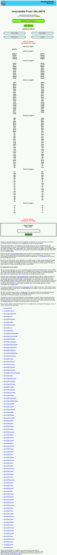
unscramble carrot (8, 525)
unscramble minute (9, 513)
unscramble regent (8, 434)
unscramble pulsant (9, 406)
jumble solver (14, 284)
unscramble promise (9, 480)
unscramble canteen (9, 539)
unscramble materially (9, 389)
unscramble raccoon (9, 432)
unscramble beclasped (9, 339)
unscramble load (8, 316)
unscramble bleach (9, 443)
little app (43, 256)
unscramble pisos (8, 375)
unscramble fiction (8, 485)
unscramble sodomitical (10, 313)
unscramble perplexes (9, 367)
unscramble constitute (9, 381)
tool (32, 262)
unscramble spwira (8, 496)
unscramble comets (9, 533)
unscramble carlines (9, 310)
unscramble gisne (8, 547)
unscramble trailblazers (10, 350)
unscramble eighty (8, 541)
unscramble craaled (9, 387)
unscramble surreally (9, 418)
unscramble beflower (9, 361)
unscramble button (8, 451)
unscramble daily (8, 491)
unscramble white (8, 454)
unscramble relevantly (9, 409)
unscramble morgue (9, 527)
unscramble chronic (9, 502)
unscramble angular (9, 457)
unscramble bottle (8, 465)
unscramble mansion (9, 505)
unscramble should (9, 474)
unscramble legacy (8, 423)
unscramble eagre (8, 330)
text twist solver (38, 243)
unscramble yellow (8, 519)
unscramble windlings (9, 384)
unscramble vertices (9, 395)
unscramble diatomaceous (10, 344)
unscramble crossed (9, 364)
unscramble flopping (9, 415)
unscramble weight (8, 471)
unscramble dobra (8, 322)
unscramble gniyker (9, 530)
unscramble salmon (9, 522)
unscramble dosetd (9, 516)
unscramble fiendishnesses (11, 401)
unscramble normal (9, 437)
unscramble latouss (9, 468)
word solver (27, 287)
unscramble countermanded (11, 333)
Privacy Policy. (17, 554)
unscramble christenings (10, 341)
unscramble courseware (10, 398)
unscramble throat (8, 544)
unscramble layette (9, 412)
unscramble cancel (8, 449)
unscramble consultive (9, 392)
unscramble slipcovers (9, 370)
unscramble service (9, 440)
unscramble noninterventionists (12, 372)
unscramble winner (9, 488)
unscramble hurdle (8, 420)
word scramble (21, 276)
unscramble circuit (8, 477)
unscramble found (8, 463)
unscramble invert (8, 536)
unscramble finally (8, 510)
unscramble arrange (9, 446)
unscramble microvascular (10, 336)
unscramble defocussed (10, 378)
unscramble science (9, 460)
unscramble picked (8, 494)
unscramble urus (8, 327)
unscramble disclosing (9, 319)
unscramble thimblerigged (10, 353)
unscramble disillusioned (10, 347)
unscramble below (8, 508)
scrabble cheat (6, 301)
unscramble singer (8, 482)
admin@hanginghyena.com (8, 551)
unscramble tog (8, 308)
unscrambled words (17, 253)
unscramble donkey (9, 499)
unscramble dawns (8, 358)
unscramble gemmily (9, 403)
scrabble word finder (27, 243)
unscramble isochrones (10, 356)
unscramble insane (9, 426)
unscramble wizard (8, 429)
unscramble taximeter (9, 325)
